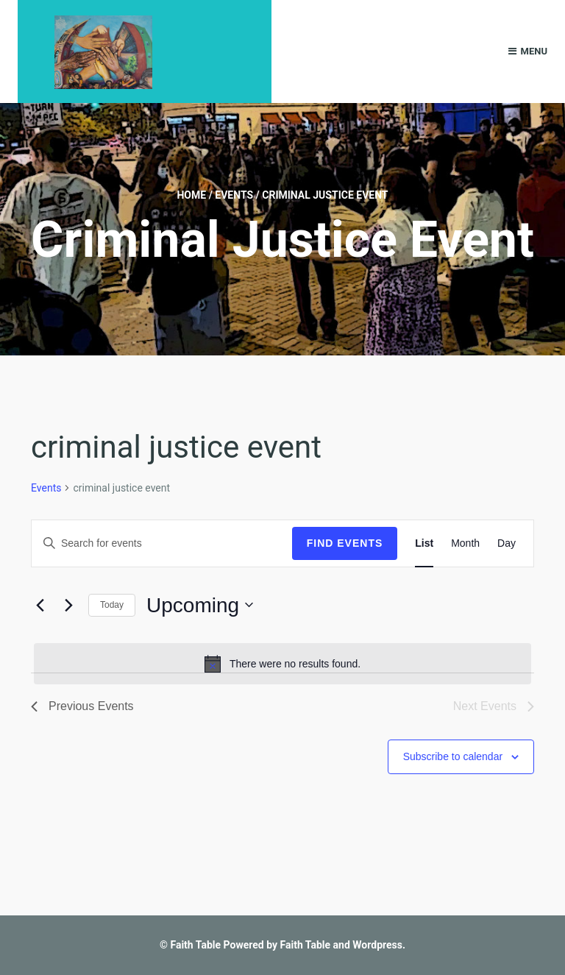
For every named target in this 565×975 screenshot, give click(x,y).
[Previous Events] (40, 605)
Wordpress (377, 945)
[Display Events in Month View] (465, 543)
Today (112, 605)
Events (234, 195)
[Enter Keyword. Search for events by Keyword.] (162, 543)
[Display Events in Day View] (506, 543)
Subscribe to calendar (452, 756)
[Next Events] (68, 605)
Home (191, 195)
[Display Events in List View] (424, 543)
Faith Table (195, 945)
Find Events (345, 543)
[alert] (282, 663)
